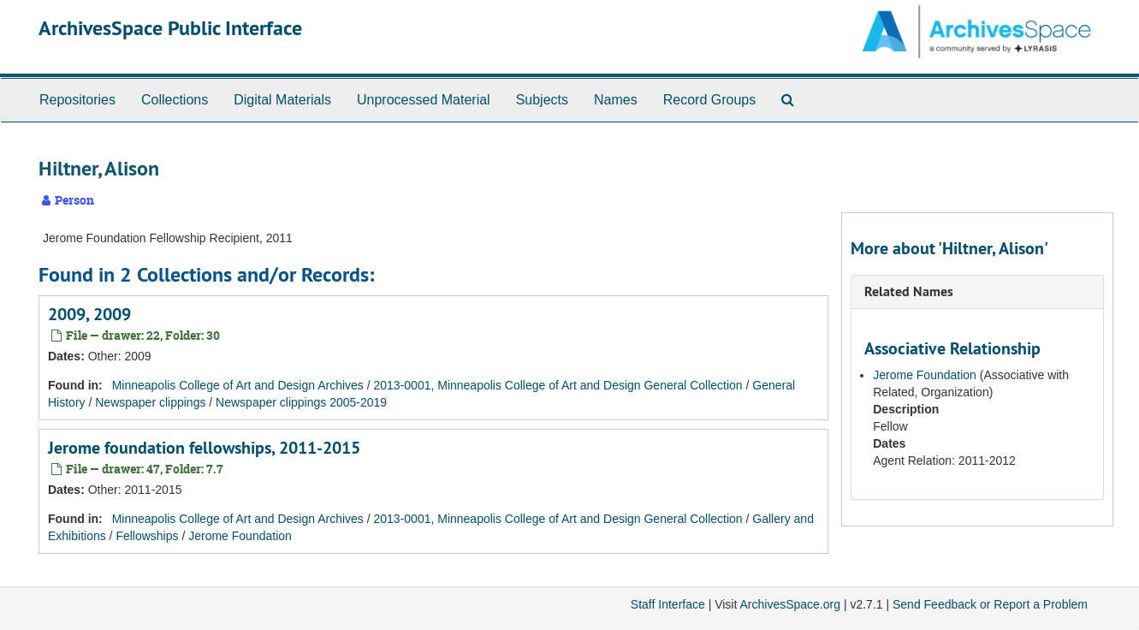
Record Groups (709, 99)
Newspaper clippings (150, 402)
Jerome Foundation (240, 536)
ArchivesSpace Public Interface (170, 28)
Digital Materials (282, 99)
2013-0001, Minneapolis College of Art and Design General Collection (558, 385)
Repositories (77, 99)
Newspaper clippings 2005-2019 (301, 402)
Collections (174, 99)
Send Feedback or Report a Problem (990, 604)
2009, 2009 (89, 314)
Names (616, 99)
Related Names (908, 291)
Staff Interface (668, 604)
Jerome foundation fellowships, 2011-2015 (204, 448)
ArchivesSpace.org (789, 604)
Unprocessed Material (423, 99)
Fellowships (147, 536)
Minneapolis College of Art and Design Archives (238, 385)
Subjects (542, 99)
